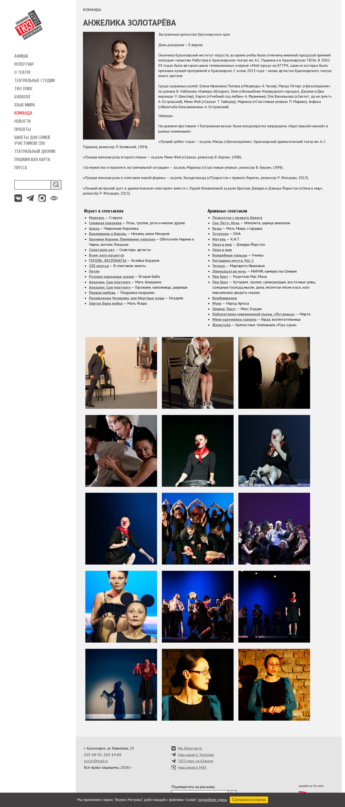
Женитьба (221, 324)
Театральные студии (34, 80)
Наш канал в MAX (192, 767)
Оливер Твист (224, 308)
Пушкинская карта (32, 159)
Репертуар (24, 64)
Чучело (219, 265)
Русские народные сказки (111, 276)
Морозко (97, 217)
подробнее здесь (212, 799)
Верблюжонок (224, 298)
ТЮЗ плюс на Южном (195, 760)
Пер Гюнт (220, 276)
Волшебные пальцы (229, 255)
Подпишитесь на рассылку (193, 786)
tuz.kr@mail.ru (96, 760)
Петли (94, 271)
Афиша (21, 56)
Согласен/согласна (249, 800)
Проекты (22, 129)
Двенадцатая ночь (229, 271)
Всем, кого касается (106, 255)
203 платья (99, 265)
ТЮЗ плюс (23, 88)
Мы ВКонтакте (190, 748)
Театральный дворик (34, 151)
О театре (22, 72)
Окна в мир (222, 244)
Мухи (216, 303)
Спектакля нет (102, 249)
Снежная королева (105, 222)
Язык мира (24, 105)
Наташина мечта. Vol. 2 (233, 260)
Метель (219, 239)
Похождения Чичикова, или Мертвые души (126, 298)
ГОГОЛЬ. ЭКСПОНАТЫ (108, 260)
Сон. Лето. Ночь (226, 222)
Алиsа (94, 228)
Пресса (20, 167)
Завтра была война (106, 303)
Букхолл (22, 97)
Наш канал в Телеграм (196, 754)
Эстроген (220, 233)
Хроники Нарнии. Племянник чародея (122, 239)
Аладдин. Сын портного (110, 282)
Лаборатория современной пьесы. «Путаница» (253, 314)
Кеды (217, 228)
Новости (22, 121)
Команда (23, 113)
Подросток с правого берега (237, 217)
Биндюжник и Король (107, 233)
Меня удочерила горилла (234, 319)
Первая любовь (102, 292)
